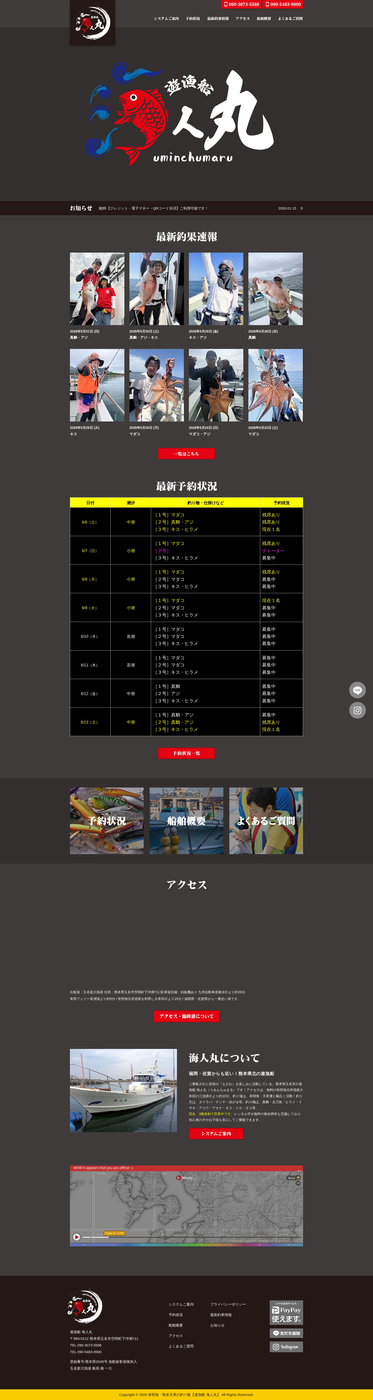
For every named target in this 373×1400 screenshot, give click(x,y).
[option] (186, 114)
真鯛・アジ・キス (143, 337)
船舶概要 (176, 1325)
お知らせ (217, 1325)
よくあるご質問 (181, 1346)
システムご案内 (181, 1304)
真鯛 (251, 337)
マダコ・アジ (199, 434)
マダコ (134, 434)
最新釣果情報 (221, 1315)
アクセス (176, 1336)
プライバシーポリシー (228, 1304)
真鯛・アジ (79, 337)
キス (73, 434)
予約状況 (176, 1315)
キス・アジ (198, 337)
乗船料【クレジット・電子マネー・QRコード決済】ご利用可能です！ (177, 208)
